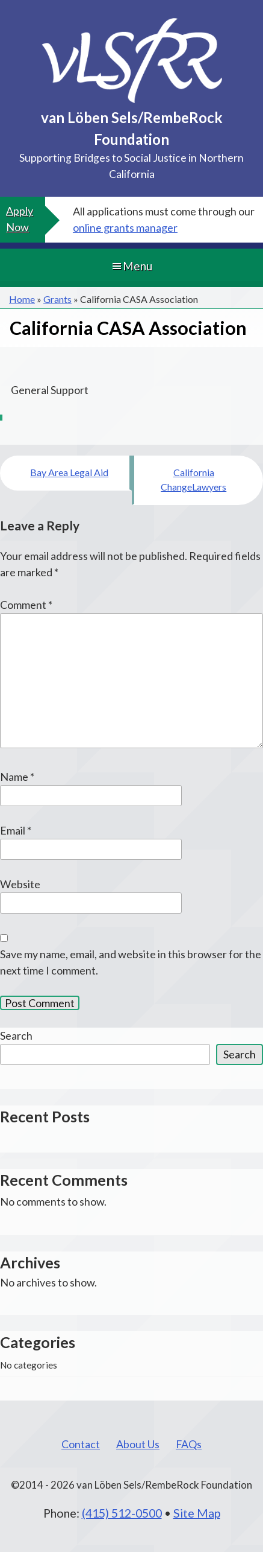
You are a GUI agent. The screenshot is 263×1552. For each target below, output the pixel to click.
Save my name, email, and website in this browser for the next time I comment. (130, 962)
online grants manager (125, 227)
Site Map (196, 1513)
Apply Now (19, 219)
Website (20, 884)
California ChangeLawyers (193, 479)
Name (17, 776)
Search (16, 1035)
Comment (26, 604)
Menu (131, 266)
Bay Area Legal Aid (69, 472)
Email (15, 830)
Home (22, 299)
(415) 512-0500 (122, 1513)
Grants (57, 299)
